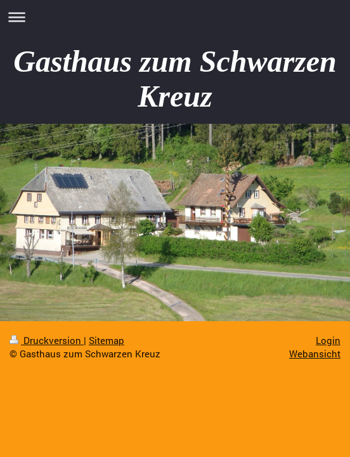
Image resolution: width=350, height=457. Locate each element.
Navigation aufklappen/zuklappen (175, 16)
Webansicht (314, 353)
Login (328, 340)
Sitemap (106, 340)
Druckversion (47, 340)
